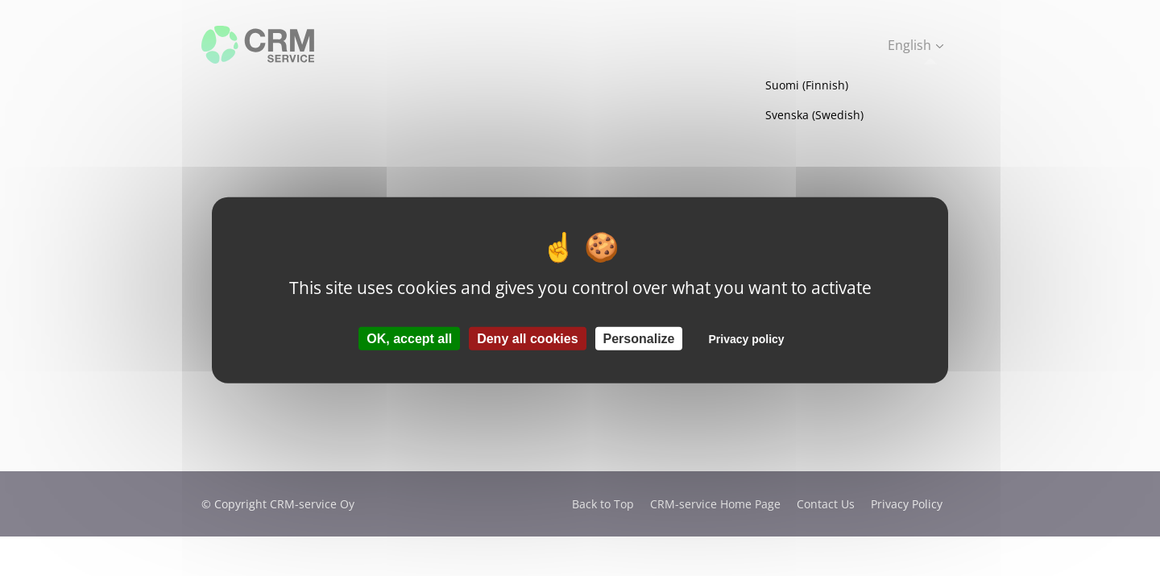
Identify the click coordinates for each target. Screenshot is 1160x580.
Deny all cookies (527, 338)
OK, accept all (409, 338)
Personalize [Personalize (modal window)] (639, 338)
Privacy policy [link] (746, 338)
